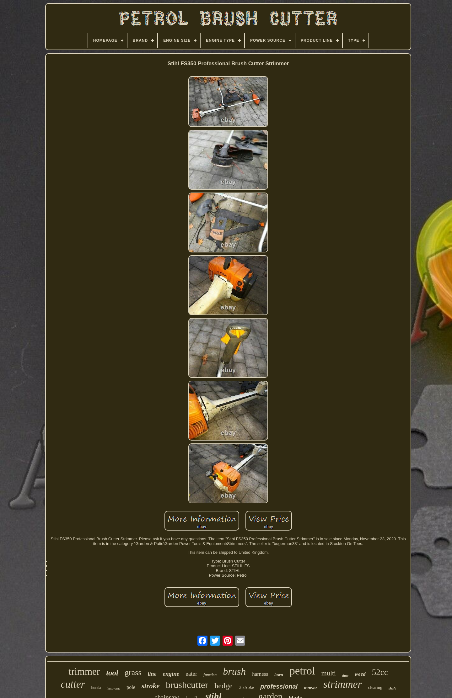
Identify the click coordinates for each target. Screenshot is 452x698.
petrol (302, 671)
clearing (375, 687)
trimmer (84, 671)
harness (260, 674)
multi (328, 673)
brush (234, 671)
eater (191, 673)
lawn (278, 674)
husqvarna (113, 688)
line (152, 674)
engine (171, 673)
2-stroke (246, 687)
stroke (151, 686)
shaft (392, 688)
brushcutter (187, 684)
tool (112, 673)
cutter (73, 684)
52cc (380, 672)
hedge (223, 686)
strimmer (342, 684)
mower (310, 687)
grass (133, 672)
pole (130, 687)
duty (345, 675)
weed (360, 674)
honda (96, 687)
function (210, 675)
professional (279, 686)
